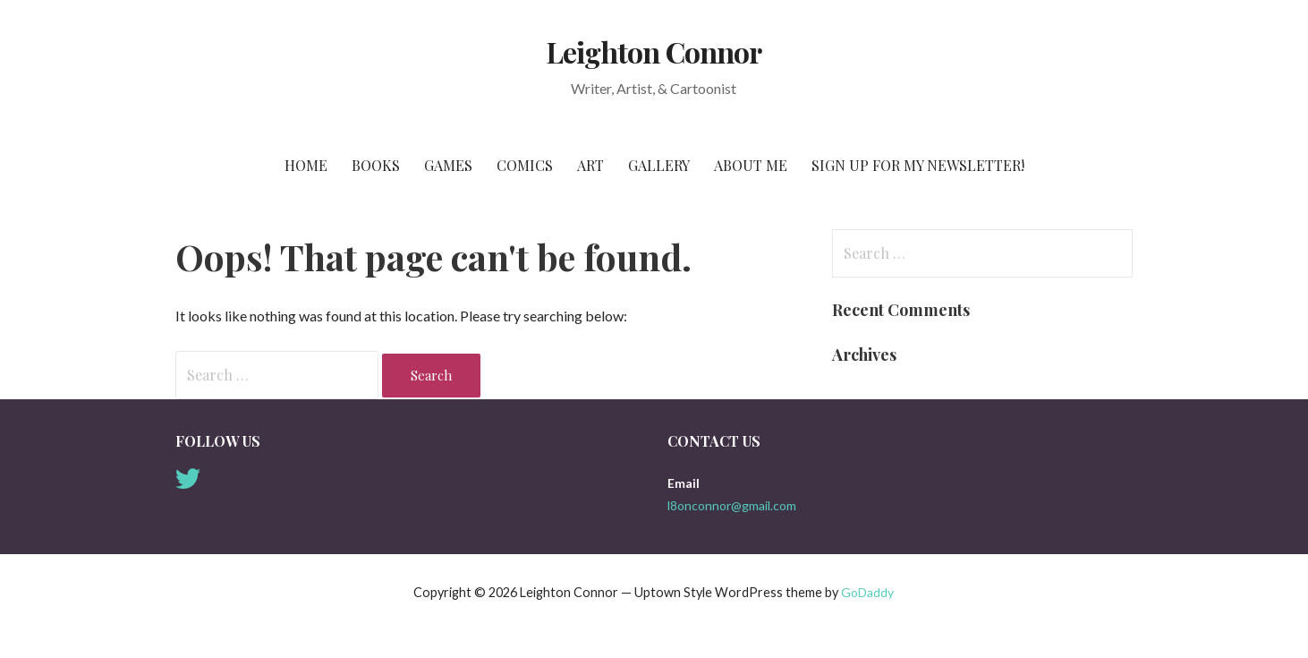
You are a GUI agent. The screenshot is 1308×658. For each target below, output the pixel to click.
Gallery (659, 165)
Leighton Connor (654, 51)
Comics (525, 165)
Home (306, 165)
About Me (750, 165)
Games (448, 165)
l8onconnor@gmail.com (731, 505)
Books (376, 165)
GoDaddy (867, 592)
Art (590, 165)
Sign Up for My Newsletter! (917, 165)
